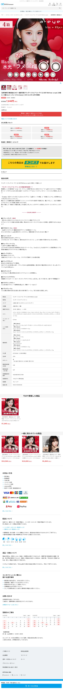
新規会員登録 (24, 651)
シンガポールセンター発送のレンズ (14, 527)
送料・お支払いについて (9, 659)
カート (23, 659)
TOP (2, 15)
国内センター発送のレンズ (11, 529)
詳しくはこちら (7, 511)
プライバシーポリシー (9, 663)
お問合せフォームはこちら (10, 605)
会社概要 (5, 655)
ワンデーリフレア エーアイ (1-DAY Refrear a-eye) (36, 15)
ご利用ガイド (6, 651)
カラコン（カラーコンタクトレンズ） (14, 15)
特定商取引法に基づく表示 (10, 667)
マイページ (24, 655)
